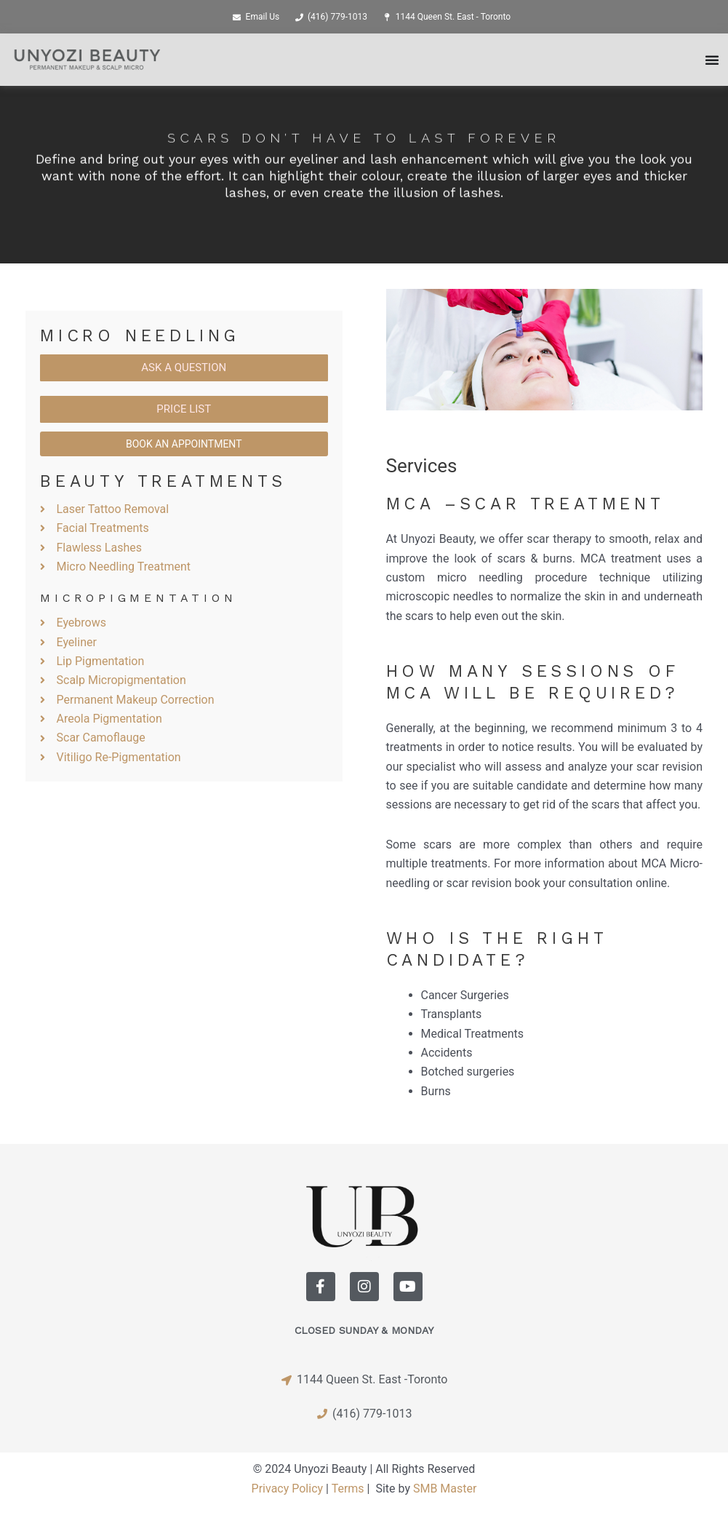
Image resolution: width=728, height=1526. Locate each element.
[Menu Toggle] (712, 59)
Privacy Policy (288, 1488)
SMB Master (444, 1488)
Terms (348, 1488)
